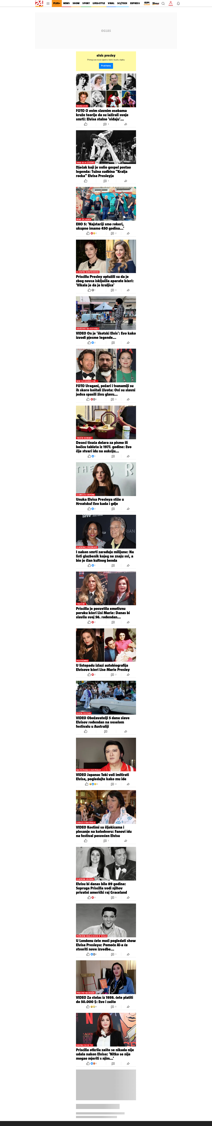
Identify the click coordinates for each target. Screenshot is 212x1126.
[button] (163, 3)
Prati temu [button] (106, 66)
